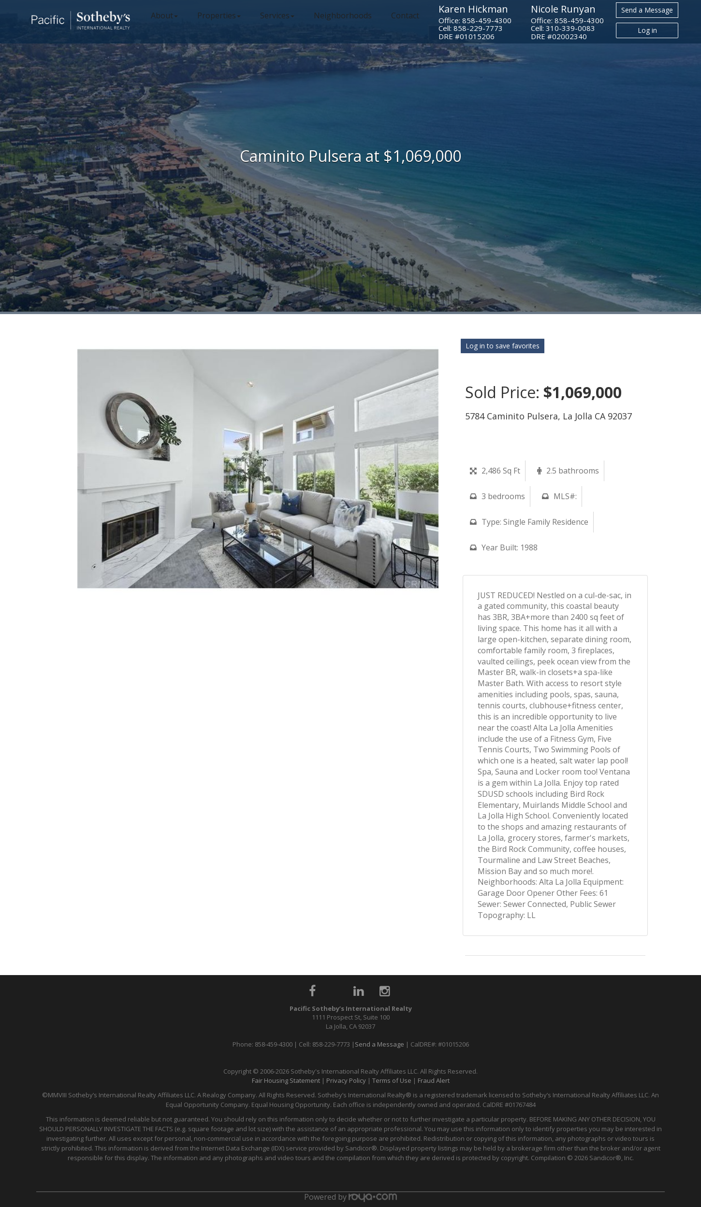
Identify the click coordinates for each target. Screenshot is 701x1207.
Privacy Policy (346, 1080)
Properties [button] (219, 15)
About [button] (164, 15)
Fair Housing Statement (286, 1080)
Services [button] (277, 15)
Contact (405, 15)
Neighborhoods (343, 15)
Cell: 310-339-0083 (563, 28)
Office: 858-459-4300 (474, 20)
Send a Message (647, 9)
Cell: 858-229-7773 (470, 28)
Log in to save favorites (503, 345)
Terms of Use (391, 1080)
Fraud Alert (434, 1080)
